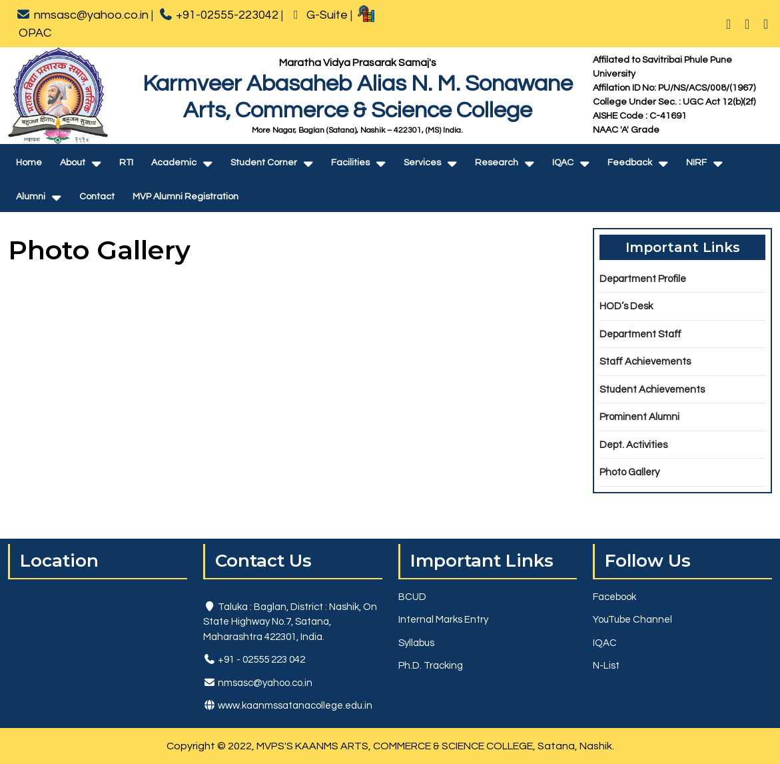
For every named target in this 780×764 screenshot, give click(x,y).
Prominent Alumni (639, 417)
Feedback (629, 162)
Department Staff (640, 334)
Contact (97, 196)
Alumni (30, 196)
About (72, 162)
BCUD (412, 597)
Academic (173, 162)
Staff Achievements (645, 362)
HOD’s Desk (626, 306)
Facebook (614, 597)
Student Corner (263, 162)
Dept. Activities (633, 445)
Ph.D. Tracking (430, 666)
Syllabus (416, 643)
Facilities (350, 162)
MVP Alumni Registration (185, 196)
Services (422, 162)
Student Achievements (652, 390)
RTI (126, 162)
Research (496, 162)
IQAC (563, 162)
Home (29, 162)
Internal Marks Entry (443, 620)
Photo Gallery (629, 472)
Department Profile (642, 279)
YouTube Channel (632, 620)
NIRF (696, 162)
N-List (606, 666)
